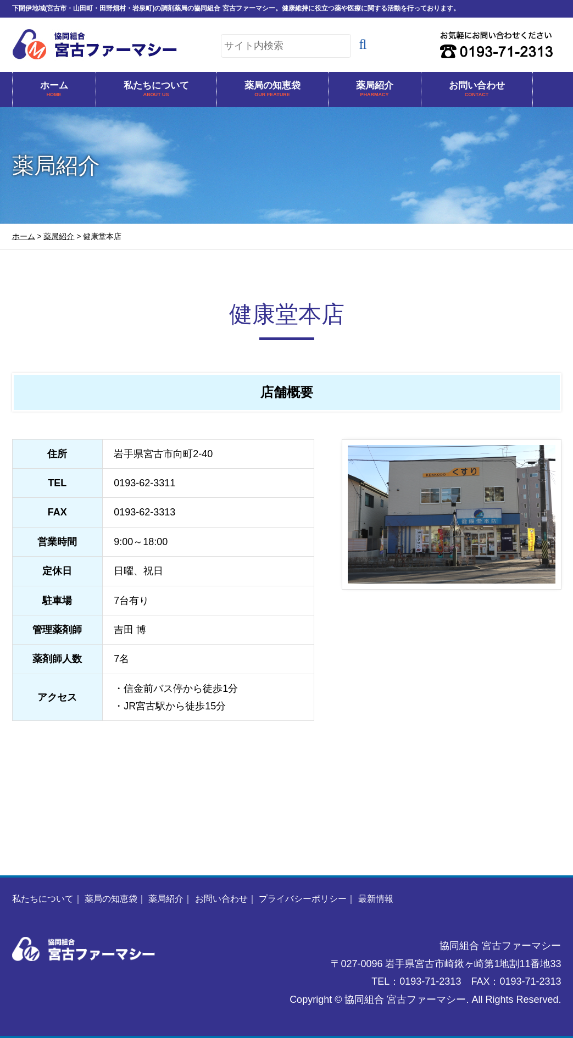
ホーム (54, 89)
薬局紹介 (374, 89)
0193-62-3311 (144, 483)
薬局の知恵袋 (272, 89)
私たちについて (156, 89)
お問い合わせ (477, 89)
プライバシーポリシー (303, 898)
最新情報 (375, 898)
